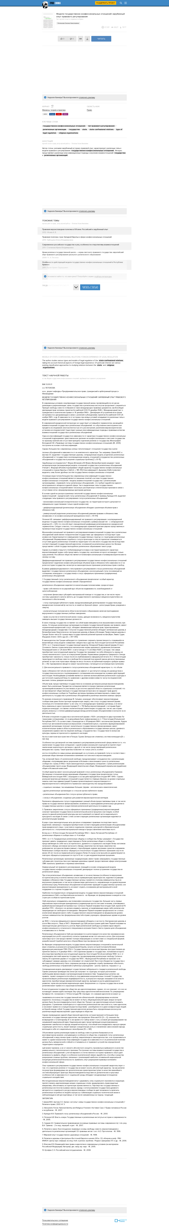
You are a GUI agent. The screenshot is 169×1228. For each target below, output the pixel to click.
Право (89, 110)
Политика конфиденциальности (55, 1224)
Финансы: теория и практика (53, 110)
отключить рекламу (87, 97)
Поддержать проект (105, 3)
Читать (101, 38)
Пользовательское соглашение (55, 1220)
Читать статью (90, 287)
